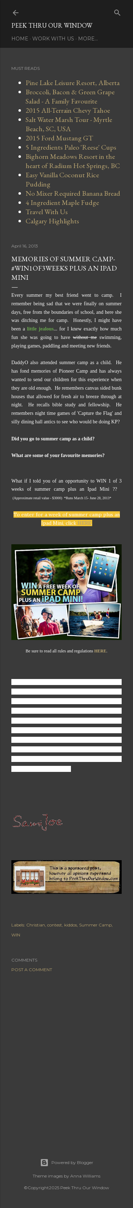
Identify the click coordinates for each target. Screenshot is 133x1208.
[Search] (117, 11)
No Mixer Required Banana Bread (73, 193)
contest (54, 925)
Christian (35, 925)
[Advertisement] (66, 1056)
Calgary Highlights (52, 221)
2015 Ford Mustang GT (59, 138)
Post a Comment (31, 969)
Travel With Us (47, 211)
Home (19, 38)
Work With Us (53, 38)
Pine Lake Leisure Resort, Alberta (73, 82)
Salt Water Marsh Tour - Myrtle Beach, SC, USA (69, 124)
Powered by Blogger (66, 1162)
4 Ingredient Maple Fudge (62, 202)
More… (88, 38)
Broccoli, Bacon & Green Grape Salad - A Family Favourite (70, 96)
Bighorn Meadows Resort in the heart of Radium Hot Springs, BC (73, 161)
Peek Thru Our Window (51, 25)
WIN (15, 934)
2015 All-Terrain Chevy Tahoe (68, 110)
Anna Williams (85, 1176)
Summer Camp (95, 925)
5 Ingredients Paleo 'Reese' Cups (71, 147)
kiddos (70, 925)
